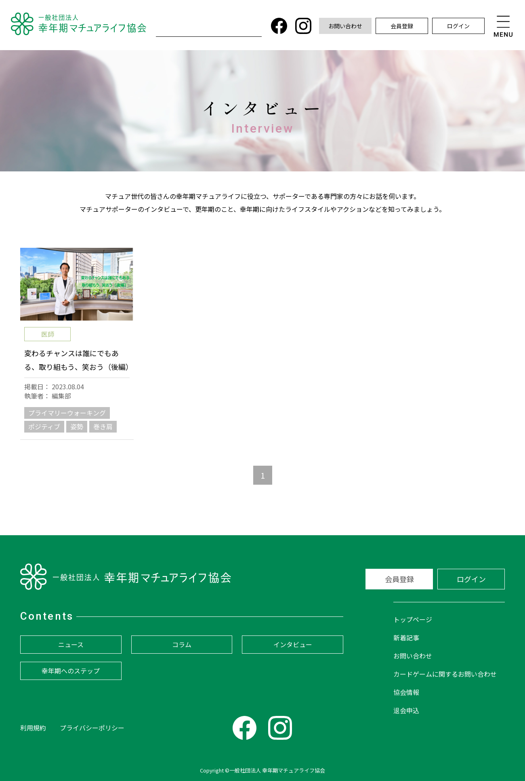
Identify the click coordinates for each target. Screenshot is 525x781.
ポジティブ (44, 426)
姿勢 (76, 426)
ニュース (71, 644)
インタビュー (292, 644)
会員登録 (402, 26)
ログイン (458, 26)
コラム (181, 644)
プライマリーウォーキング (67, 413)
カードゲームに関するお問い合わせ (445, 674)
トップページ (412, 619)
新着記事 (406, 637)
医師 (47, 334)
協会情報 (406, 692)
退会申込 (406, 710)
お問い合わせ (345, 26)
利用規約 (33, 727)
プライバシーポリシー (92, 727)
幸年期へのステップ (71, 670)
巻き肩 (103, 426)
